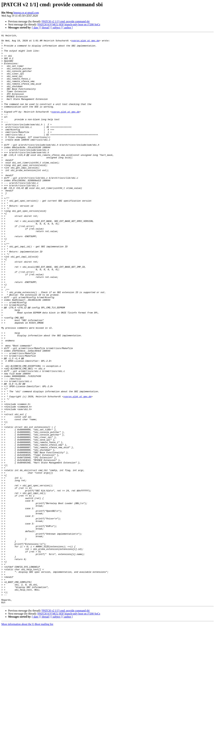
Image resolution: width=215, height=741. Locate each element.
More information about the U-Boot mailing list (27, 738)
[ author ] (68, 27)
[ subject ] (56, 27)
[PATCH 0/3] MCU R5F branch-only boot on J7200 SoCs (68, 24)
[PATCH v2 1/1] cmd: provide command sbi (66, 21)
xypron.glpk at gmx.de (85, 42)
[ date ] (36, 27)
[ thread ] (45, 27)
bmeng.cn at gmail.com (26, 12)
